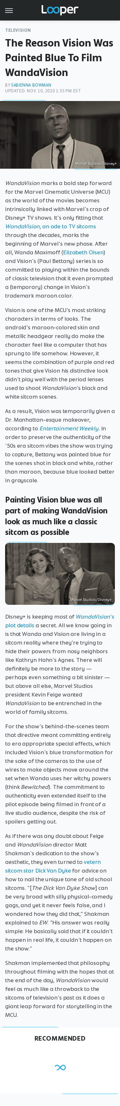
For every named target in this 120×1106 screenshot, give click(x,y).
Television (18, 30)
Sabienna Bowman (31, 85)
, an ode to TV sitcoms (50, 226)
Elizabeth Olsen (83, 252)
